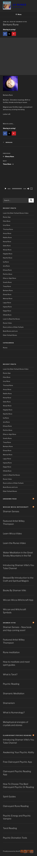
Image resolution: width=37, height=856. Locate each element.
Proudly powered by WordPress (13, 851)
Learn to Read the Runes (11, 319)
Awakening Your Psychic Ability (18, 752)
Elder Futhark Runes (10, 335)
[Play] (6, 189)
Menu (18, 14)
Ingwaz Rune (7, 307)
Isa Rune (6, 262)
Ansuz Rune (7, 233)
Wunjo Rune (7, 250)
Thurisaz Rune (8, 229)
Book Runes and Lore (10, 331)
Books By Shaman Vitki (14, 590)
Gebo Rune (7, 246)
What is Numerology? (14, 712)
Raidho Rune (7, 237)
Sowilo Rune (7, 282)
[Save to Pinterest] (14, 34)
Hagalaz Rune (7, 254)
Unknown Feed (10, 499)
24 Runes (19, 4)
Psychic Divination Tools (15, 837)
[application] (18, 182)
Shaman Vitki (21, 21)
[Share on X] (9, 34)
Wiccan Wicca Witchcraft (16, 507)
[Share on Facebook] (5, 34)
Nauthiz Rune (7, 258)
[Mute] (28, 189)
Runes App (7, 217)
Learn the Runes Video (14, 543)
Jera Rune (6, 266)
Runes (5, 348)
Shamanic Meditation (13, 693)
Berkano (9, 142)
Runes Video (7, 323)
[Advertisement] (18, 56)
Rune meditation (11, 652)
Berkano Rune (8, 290)
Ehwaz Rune (7, 294)
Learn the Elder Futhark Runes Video (15, 213)
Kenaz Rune (7, 242)
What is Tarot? (10, 674)
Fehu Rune (6, 221)
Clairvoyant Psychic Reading (17, 735)
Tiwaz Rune (7, 286)
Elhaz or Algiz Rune (9, 278)
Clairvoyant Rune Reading (16, 806)
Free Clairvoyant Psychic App (17, 762)
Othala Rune (7, 315)
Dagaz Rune (7, 311)
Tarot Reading (10, 828)
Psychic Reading (11, 684)
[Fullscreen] (31, 189)
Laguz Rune (7, 303)
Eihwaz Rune (7, 270)
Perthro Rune (7, 274)
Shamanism (9, 703)
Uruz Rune (6, 225)
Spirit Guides (9, 796)
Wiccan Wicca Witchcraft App (18, 600)
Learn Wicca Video (12, 533)
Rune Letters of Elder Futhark (13, 327)
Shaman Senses (11, 511)
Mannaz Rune (7, 298)
